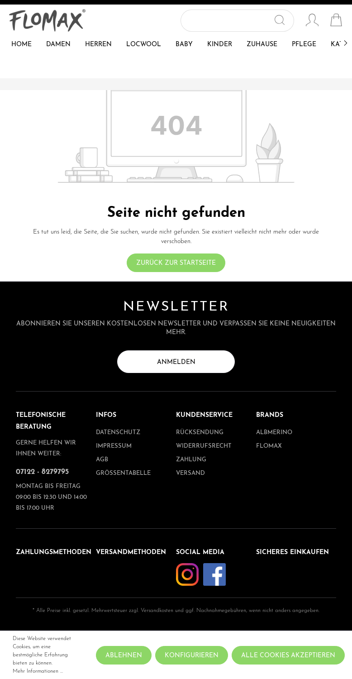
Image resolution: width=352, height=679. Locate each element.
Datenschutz (118, 432)
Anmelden (176, 362)
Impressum (114, 446)
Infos (106, 415)
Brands (269, 415)
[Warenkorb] (336, 21)
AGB (102, 460)
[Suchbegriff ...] (227, 21)
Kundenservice (204, 415)
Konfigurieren (192, 655)
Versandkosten (157, 610)
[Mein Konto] (312, 21)
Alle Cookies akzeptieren (288, 655)
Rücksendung (200, 432)
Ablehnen (123, 655)
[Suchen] (283, 21)
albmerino (274, 432)
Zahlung (191, 460)
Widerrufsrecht (204, 446)
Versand (190, 473)
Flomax (269, 446)
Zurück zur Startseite (176, 263)
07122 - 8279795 (42, 472)
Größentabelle (123, 473)
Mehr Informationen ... (38, 671)
